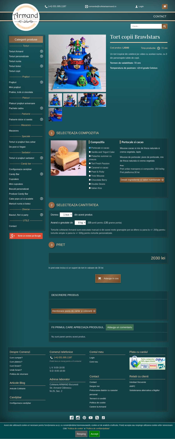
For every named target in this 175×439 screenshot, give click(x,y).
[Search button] (164, 26)
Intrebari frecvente (137, 382)
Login (139, 6)
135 (106, 222)
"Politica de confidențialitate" (98, 428)
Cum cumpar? (16, 357)
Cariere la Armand (98, 407)
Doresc (55, 214)
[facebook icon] (72, 417)
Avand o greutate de (62, 222)
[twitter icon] (97, 417)
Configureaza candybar (20, 169)
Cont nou (94, 362)
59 (89, 222)
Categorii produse (26, 39)
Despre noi (95, 386)
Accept (94, 434)
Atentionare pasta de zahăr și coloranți (72, 311)
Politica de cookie (98, 402)
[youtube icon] (91, 417)
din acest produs (82, 214)
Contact (159, 16)
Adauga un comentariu (119, 327)
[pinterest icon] (84, 417)
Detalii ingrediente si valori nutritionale (140, 180)
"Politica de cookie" (75, 428)
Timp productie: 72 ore (154, 48)
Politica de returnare (19, 374)
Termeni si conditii (98, 398)
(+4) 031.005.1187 (61, 357)
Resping (81, 434)
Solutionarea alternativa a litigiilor (144, 390)
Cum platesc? (16, 362)
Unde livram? (16, 370)
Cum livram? (15, 366)
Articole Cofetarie (17, 388)
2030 (155, 258)
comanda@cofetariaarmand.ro (100, 6)
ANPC (132, 386)
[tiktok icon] (103, 417)
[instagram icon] (78, 417)
